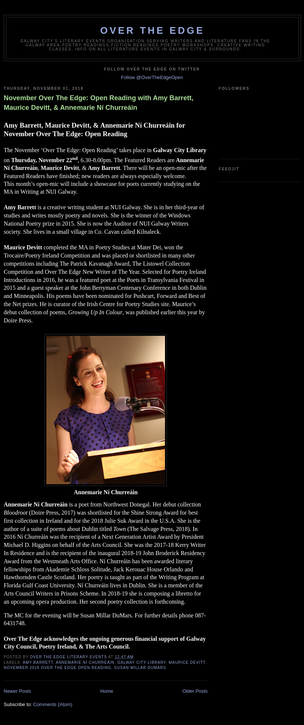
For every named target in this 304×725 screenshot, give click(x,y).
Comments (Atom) (52, 704)
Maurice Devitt (187, 662)
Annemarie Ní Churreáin (85, 662)
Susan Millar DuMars (140, 668)
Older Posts (195, 691)
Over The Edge (152, 30)
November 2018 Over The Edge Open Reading (57, 668)
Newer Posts (17, 691)
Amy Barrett (38, 662)
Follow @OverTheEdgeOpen (152, 77)
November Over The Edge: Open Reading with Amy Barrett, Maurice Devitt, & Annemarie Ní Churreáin (99, 102)
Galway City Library (142, 662)
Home (106, 691)
